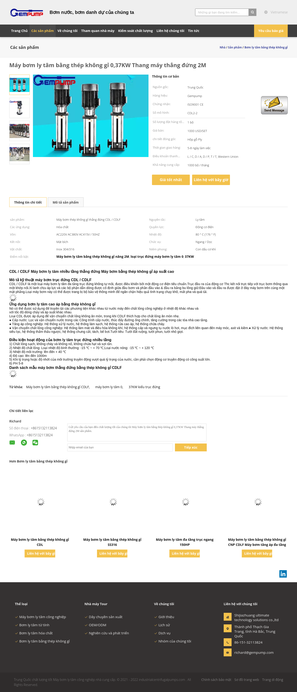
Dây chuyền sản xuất (103, 616)
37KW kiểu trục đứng (144, 387)
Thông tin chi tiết (28, 202)
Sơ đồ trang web (246, 679)
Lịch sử (162, 625)
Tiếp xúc (190, 447)
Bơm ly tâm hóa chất (34, 633)
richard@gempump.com (249, 652)
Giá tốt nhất (171, 179)
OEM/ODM (95, 625)
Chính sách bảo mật (216, 679)
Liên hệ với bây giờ (211, 179)
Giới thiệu (164, 616)
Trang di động (272, 679)
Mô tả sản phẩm (66, 202)
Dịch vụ (162, 633)
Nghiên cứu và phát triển (106, 633)
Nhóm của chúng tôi (172, 641)
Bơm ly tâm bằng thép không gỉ (42, 641)
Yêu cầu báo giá (271, 30)
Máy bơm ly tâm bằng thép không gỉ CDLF (57, 387)
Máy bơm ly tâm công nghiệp (40, 616)
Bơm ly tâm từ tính (32, 625)
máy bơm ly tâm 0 (108, 387)
